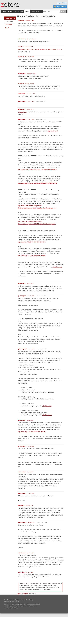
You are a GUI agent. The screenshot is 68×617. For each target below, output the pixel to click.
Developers (16, 600)
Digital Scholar (18, 604)
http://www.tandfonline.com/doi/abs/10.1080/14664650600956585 (37, 169)
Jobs (13, 601)
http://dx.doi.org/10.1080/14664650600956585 (31, 242)
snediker (21, 20)
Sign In (19, 593)
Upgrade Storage (60, 6)
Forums (27, 11)
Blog (5, 600)
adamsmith (21, 39)
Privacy (31, 600)
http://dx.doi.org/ (52, 131)
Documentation (19, 11)
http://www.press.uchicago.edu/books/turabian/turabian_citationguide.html (40, 49)
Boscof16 (21, 505)
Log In (59, 3)
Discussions (8, 24)
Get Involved (35, 11)
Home (4, 11)
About (17, 601)
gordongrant (22, 101)
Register (64, 3)
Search (7, 28)
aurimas (20, 47)
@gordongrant (22, 112)
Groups (10, 11)
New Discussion (10, 18)
